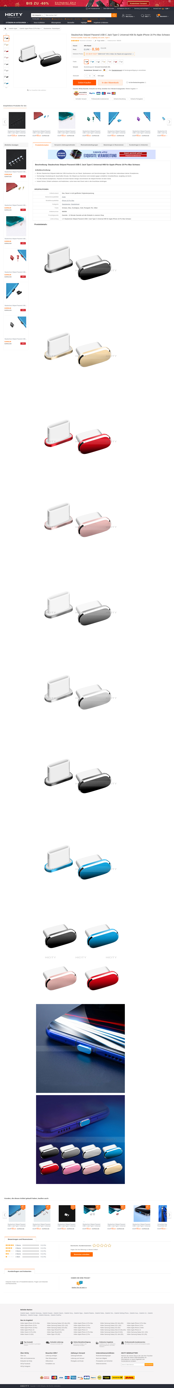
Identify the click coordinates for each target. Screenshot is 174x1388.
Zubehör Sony (68, 1313)
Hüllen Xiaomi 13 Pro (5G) (28, 1332)
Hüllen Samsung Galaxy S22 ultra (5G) (111, 1323)
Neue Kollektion (39, 22)
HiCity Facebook (25, 1363)
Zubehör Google (33, 1315)
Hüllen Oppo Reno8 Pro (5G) (55, 1330)
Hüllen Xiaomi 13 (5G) (27, 1334)
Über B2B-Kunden (108, 8)
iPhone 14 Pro (45, 19)
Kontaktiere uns (50, 1363)
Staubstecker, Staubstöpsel (52, 28)
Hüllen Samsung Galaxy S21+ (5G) (137, 1332)
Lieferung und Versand (77, 1358)
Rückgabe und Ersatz (77, 1361)
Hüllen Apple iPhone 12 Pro (82, 1334)
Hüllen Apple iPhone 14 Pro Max (83, 1323)
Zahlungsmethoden (76, 1355)
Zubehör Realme (89, 1313)
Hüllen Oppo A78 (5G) (53, 1334)
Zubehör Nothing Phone (121, 1313)
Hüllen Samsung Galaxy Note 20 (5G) (111, 1332)
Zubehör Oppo (78, 1313)
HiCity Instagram (25, 1366)
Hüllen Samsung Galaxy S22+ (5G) (110, 1325)
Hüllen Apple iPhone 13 (134, 1330)
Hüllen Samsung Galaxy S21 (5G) (137, 1334)
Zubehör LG (142, 1313)
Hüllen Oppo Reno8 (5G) (54, 1332)
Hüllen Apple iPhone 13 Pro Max (136, 1323)
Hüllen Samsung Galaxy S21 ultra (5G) (111, 1334)
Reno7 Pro (103, 19)
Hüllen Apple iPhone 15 (27, 1330)
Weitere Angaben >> (132, 89)
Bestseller (70, 22)
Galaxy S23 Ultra (57, 19)
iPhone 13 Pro (94, 19)
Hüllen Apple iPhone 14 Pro (82, 1325)
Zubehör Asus (134, 1313)
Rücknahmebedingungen (103, 1355)
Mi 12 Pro (77, 19)
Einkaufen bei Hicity (26, 1361)
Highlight (84, 22)
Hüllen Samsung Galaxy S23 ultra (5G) (58, 1323)
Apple (64, 197)
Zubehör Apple (13, 28)
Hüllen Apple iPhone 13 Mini (135, 1327)
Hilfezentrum (49, 1361)
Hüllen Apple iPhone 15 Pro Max (30, 1323)
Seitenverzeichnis (101, 1363)
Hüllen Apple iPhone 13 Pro (135, 1325)
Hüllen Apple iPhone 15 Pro (28, 1325)
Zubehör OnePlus (56, 1315)
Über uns (23, 1355)
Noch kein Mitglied (101, 1358)
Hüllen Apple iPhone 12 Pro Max (83, 1332)
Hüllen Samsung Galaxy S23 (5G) (57, 1327)
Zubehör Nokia (99, 1313)
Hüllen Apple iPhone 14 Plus (82, 1327)
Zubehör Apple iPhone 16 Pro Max (30, 28)
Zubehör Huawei (47, 1313)
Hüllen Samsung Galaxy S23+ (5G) (57, 1325)
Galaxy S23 (69, 19)
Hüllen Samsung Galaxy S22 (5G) (110, 1327)
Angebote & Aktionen (101, 22)
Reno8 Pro (85, 19)
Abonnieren (149, 1364)
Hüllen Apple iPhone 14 (81, 1330)
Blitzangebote (56, 22)
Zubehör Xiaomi (58, 1313)
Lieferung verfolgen (51, 1355)
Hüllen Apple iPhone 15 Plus (28, 1327)
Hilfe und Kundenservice (27, 1358)
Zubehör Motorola (44, 1315)
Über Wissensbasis (51, 1358)
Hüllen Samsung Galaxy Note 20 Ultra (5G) (113, 1330)
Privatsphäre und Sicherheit (104, 1361)
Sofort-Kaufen (84, 82)
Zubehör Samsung (35, 1313)
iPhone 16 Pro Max (68, 200)
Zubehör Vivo (109, 1313)
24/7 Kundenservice (94, 8)
